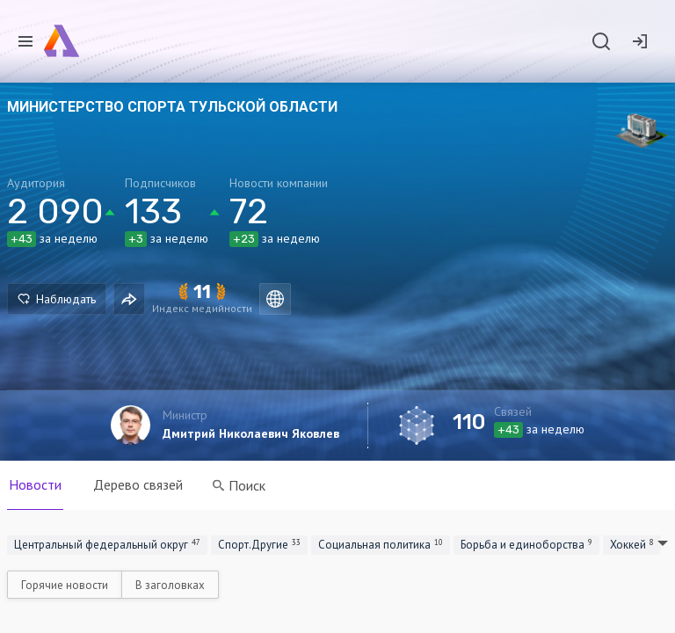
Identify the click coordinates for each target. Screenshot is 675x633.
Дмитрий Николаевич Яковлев (251, 433)
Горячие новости (64, 585)
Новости (35, 484)
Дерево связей (138, 484)
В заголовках (170, 585)
